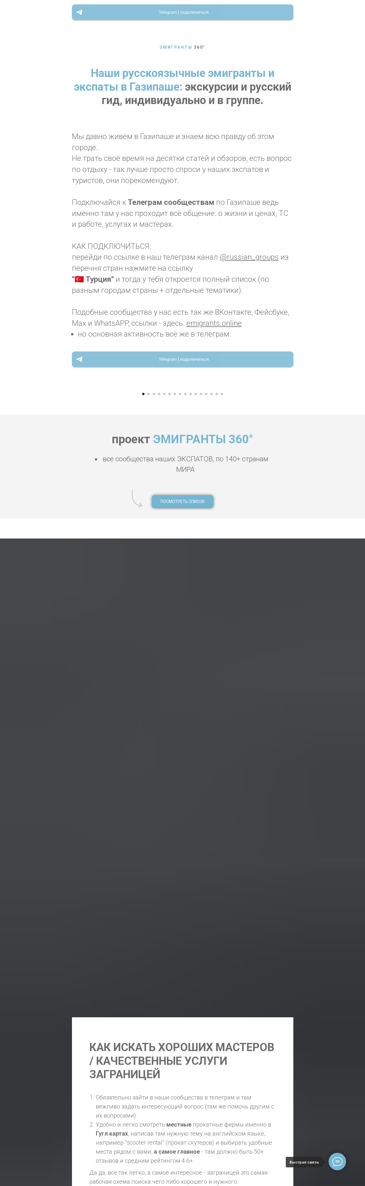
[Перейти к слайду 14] (211, 714)
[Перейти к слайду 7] (175, 714)
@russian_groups (249, 257)
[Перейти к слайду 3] (154, 714)
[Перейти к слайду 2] (148, 714)
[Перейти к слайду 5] (164, 714)
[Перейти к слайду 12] (201, 714)
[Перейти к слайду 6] (169, 714)
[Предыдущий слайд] (86, 545)
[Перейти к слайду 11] (196, 714)
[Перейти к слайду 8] (180, 714)
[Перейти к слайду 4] (159, 714)
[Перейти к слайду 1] (143, 714)
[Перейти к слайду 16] (222, 714)
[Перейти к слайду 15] (217, 714)
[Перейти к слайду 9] (185, 714)
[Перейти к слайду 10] (190, 714)
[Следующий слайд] (278, 545)
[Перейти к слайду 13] (206, 714)
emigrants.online (214, 323)
